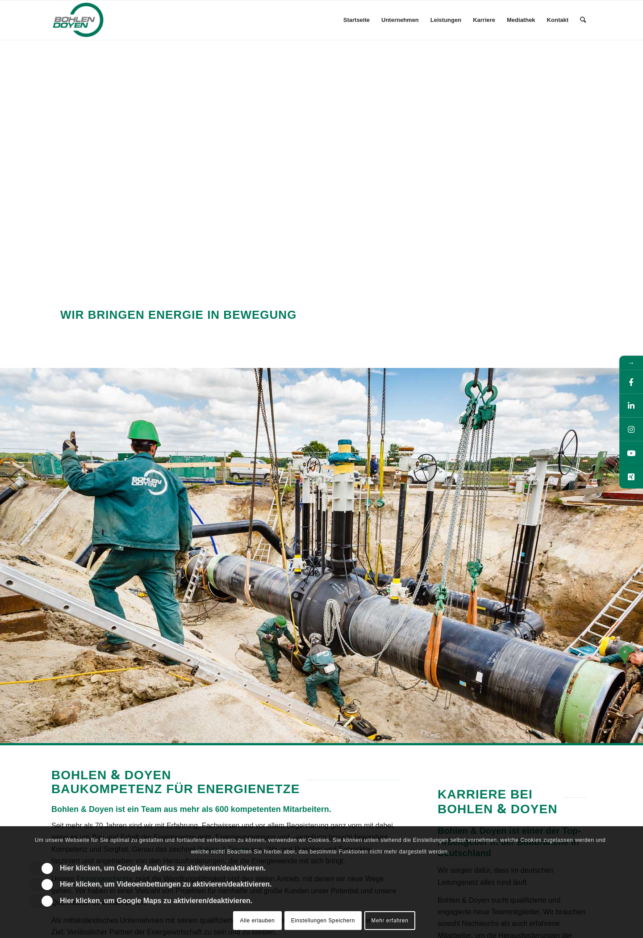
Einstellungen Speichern (323, 920)
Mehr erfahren (389, 920)
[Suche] (583, 20)
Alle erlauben (257, 920)
